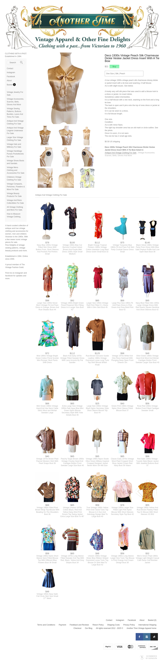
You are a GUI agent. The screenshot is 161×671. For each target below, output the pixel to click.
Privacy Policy (129, 625)
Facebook (11, 76)
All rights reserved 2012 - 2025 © (109, 628)
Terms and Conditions (46, 625)
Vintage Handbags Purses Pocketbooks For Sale (15, 154)
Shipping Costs (113, 625)
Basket (10, 85)
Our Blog (88, 628)
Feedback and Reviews (79, 625)
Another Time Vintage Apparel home (141, 628)
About (9, 80)
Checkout (77, 628)
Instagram (11, 72)
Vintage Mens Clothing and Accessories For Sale (15, 170)
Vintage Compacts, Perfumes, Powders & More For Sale (16, 187)
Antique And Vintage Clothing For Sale (120, 153)
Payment (62, 625)
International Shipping (147, 625)
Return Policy (98, 625)
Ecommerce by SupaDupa (151, 657)
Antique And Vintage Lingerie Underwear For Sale (15, 130)
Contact (10, 68)
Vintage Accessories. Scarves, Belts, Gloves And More (15, 102)
